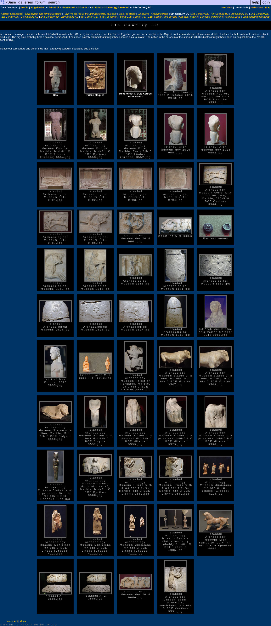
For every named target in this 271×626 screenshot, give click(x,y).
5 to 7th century (109, 16)
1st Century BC (10, 16)
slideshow (257, 7)
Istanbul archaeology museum (110, 7)
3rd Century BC (239, 13)
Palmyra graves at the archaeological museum (90, 13)
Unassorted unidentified (255, 16)
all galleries (38, 7)
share (23, 621)
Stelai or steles (127, 13)
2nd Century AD (50, 16)
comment (12, 621)
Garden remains (188, 16)
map (267, 7)
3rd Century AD (69, 16)
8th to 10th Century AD (133, 16)
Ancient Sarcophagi (12, 13)
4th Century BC (220, 13)
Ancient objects (159, 13)
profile (24, 7)
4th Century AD (89, 16)
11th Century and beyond (162, 16)
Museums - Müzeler (75, 7)
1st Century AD (29, 16)
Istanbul (54, 7)
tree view (227, 7)
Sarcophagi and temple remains (43, 13)
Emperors (143, 13)
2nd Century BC (260, 13)
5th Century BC (200, 13)
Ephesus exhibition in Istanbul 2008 (220, 16)
